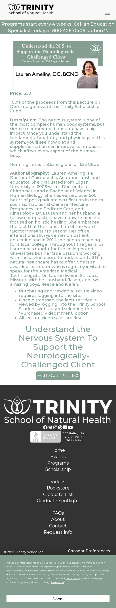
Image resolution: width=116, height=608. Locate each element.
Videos (58, 481)
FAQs (58, 513)
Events (58, 456)
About (58, 519)
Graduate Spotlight (58, 500)
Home (58, 450)
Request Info (58, 532)
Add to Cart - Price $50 (58, 375)
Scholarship (58, 469)
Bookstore (58, 488)
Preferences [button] (57, 582)
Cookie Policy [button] (73, 578)
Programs (58, 463)
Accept (58, 598)
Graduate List (58, 494)
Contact (58, 526)
